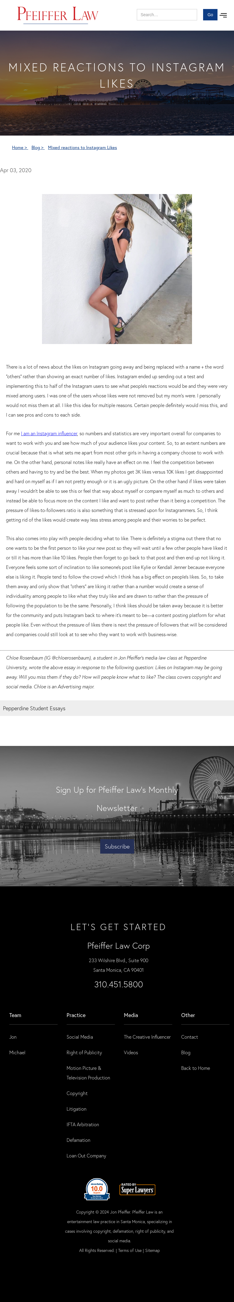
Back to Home (195, 1068)
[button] (223, 15)
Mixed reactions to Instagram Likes (82, 147)
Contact (189, 1037)
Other (188, 1015)
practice (76, 1015)
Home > (20, 147)
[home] (58, 15)
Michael (17, 1052)
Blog (185, 1052)
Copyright (77, 1093)
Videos (131, 1052)
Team (15, 1015)
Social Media (80, 1037)
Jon (12, 1037)
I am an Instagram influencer (49, 433)
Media (131, 1015)
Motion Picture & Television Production (88, 1073)
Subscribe (117, 846)
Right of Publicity (84, 1052)
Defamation (78, 1140)
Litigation (76, 1109)
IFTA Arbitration (83, 1124)
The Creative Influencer (147, 1037)
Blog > (38, 147)
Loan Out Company (86, 1155)
